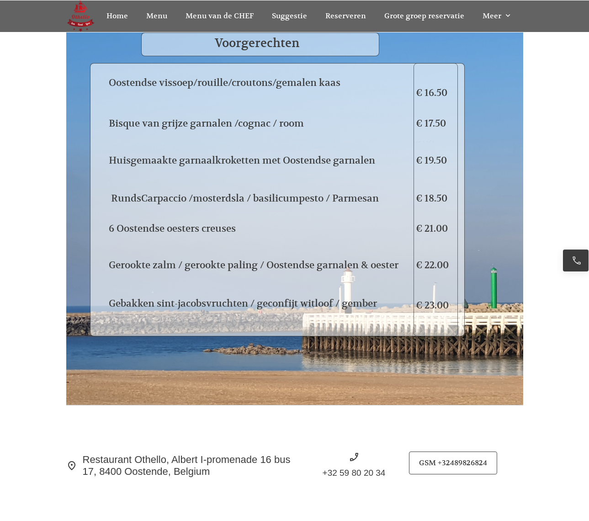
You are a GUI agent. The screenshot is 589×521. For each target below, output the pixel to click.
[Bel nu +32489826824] (576, 260)
